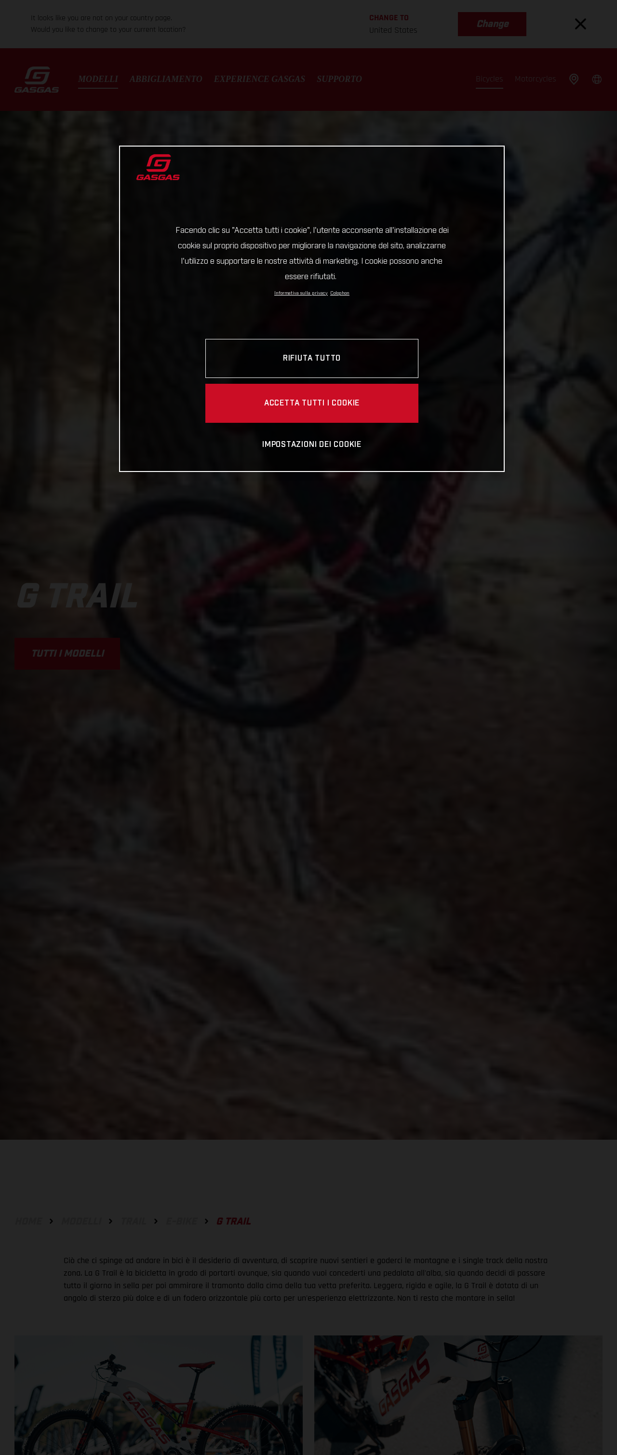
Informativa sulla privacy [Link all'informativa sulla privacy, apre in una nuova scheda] (301, 293)
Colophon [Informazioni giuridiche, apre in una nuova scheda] (339, 293)
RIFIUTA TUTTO (312, 358)
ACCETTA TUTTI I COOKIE (312, 403)
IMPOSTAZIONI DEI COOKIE (312, 444)
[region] (312, 309)
